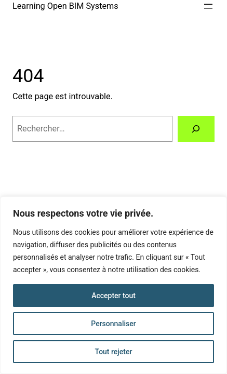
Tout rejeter (113, 352)
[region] (113, 285)
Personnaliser (113, 323)
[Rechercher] (196, 129)
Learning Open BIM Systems (65, 6)
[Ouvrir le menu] (208, 6)
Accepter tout (113, 295)
